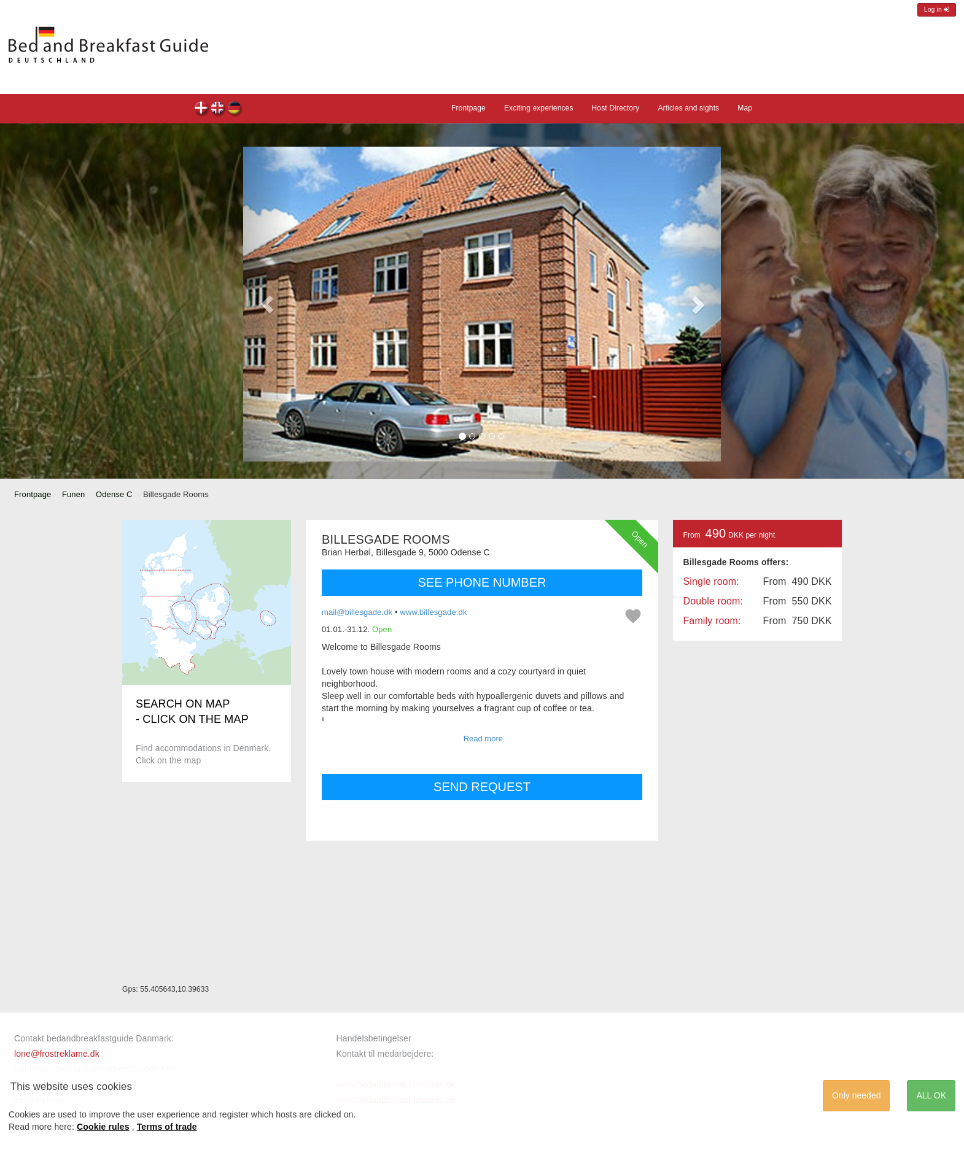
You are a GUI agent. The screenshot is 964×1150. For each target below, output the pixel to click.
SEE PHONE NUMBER (482, 582)
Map (744, 108)
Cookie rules (103, 1127)
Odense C (114, 494)
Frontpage (468, 108)
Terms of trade (167, 1127)
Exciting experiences (538, 108)
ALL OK (931, 1095)
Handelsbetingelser (373, 1038)
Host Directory (616, 108)
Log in (936, 9)
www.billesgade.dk (433, 612)
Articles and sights (688, 108)
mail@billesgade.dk (357, 612)
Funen (73, 494)
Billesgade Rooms (201, 109)
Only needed (856, 1095)
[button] (267, 304)
